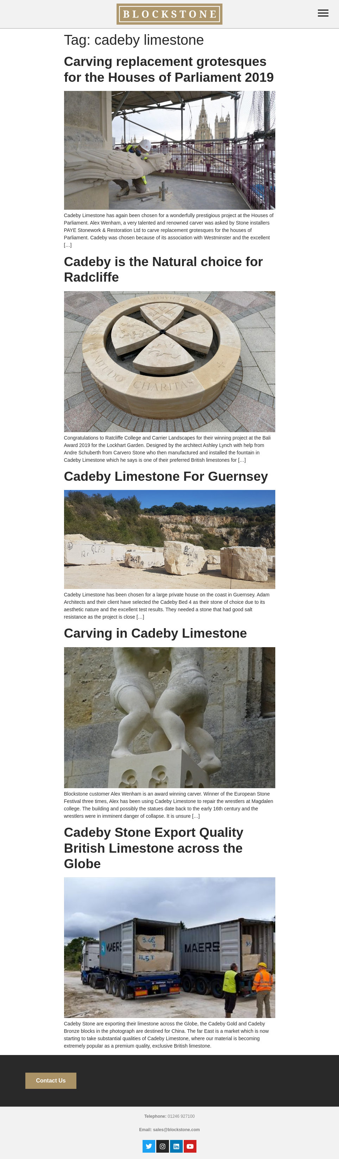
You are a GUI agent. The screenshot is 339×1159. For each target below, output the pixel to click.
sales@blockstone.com (176, 1129)
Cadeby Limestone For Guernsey (166, 476)
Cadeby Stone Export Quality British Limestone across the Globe (154, 848)
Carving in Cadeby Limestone (155, 633)
